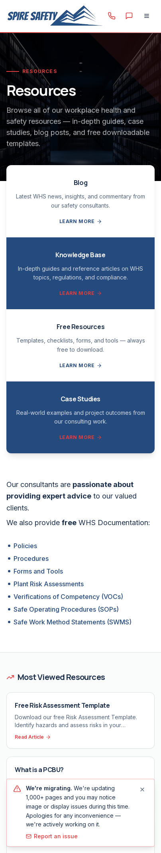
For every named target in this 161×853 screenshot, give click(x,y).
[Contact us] (129, 16)
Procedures (31, 558)
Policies (25, 546)
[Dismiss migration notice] (142, 789)
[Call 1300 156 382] (112, 16)
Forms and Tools (38, 571)
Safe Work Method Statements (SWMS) (73, 622)
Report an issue (52, 836)
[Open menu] (147, 16)
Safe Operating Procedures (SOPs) (66, 609)
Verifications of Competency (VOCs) (68, 597)
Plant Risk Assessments (49, 584)
